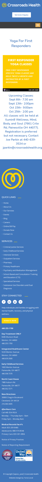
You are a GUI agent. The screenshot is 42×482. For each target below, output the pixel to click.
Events (6, 214)
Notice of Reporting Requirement (16, 445)
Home (6, 203)
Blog (5, 218)
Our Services (8, 210)
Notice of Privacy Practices (13, 439)
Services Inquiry (21, 15)
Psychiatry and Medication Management (20, 270)
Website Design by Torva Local (21, 478)
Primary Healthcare (11, 266)
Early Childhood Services (13, 251)
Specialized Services (11, 281)
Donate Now (8, 230)
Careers (6, 222)
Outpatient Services (11, 258)
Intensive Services (10, 255)
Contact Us (8, 234)
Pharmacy (7, 262)
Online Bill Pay (9, 226)
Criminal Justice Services (13, 247)
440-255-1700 (7, 328)
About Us (7, 207)
